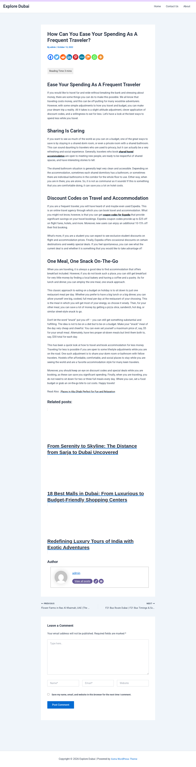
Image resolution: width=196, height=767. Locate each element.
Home (157, 6)
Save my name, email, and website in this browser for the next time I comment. (91, 695)
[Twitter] (57, 57)
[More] (100, 57)
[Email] (101, 581)
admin (76, 573)
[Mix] (88, 57)
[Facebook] (50, 57)
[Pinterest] (75, 57)
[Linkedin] (69, 57)
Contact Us (172, 6)
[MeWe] (82, 57)
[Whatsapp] (94, 57)
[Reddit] (63, 57)
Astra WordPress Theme (124, 758)
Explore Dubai (16, 6)
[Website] (95, 581)
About (186, 6)
